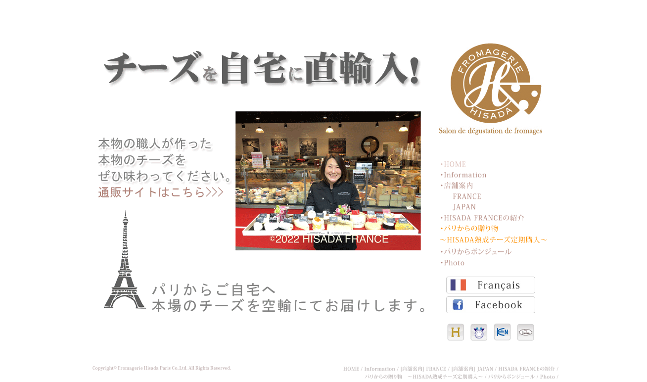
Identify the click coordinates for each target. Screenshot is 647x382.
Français (490, 285)
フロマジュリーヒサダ (490, 89)
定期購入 (262, 172)
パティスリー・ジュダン (525, 332)
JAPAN (467, 206)
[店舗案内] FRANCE (426, 369)
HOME (454, 163)
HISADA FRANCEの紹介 (482, 217)
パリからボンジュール (477, 251)
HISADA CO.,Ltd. (455, 332)
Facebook (490, 304)
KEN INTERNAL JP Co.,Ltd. (502, 332)
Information (464, 174)
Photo (454, 262)
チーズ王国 (479, 332)
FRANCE (467, 195)
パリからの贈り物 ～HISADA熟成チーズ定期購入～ (494, 234)
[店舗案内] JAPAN (475, 369)
